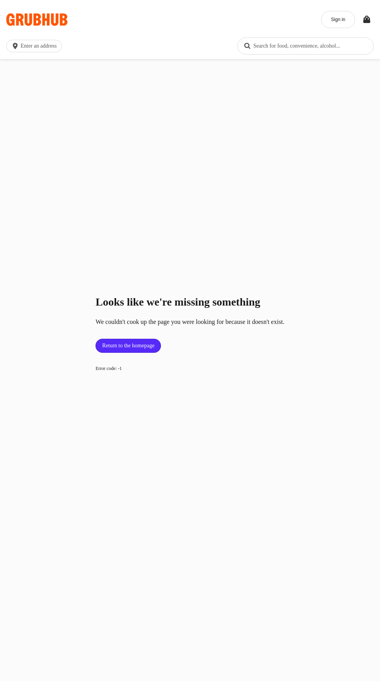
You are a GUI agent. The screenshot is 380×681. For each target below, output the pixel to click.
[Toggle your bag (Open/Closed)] (366, 19)
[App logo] (36, 19)
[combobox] (305, 46)
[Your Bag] (366, 19)
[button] (35, 46)
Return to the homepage (128, 346)
